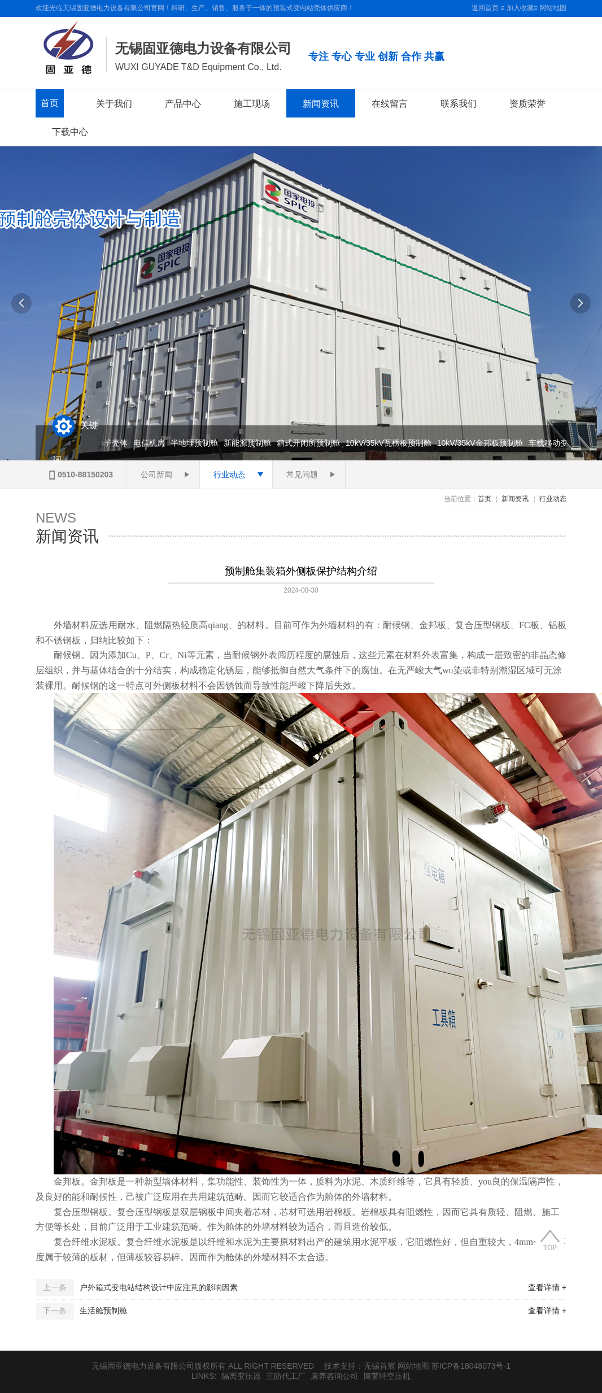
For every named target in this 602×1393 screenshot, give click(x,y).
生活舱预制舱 (103, 1310)
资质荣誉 (527, 103)
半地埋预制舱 (196, 442)
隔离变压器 (241, 1376)
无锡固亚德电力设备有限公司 (203, 48)
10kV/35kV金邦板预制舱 (482, 442)
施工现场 (252, 103)
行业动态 (229, 474)
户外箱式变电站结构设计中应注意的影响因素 (159, 1287)
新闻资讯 (321, 103)
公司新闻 (156, 474)
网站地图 (552, 8)
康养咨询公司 (334, 1376)
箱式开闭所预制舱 (310, 442)
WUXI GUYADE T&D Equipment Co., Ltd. (198, 67)
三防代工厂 (286, 1376)
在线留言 (390, 103)
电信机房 (151, 442)
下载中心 (70, 132)
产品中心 (183, 103)
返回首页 (485, 8)
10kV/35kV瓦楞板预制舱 (390, 442)
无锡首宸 (379, 1365)
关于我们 (114, 103)
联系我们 (458, 103)
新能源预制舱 (249, 442)
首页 (50, 103)
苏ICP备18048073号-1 (471, 1365)
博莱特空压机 (387, 1376)
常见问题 (302, 474)
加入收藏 (520, 8)
